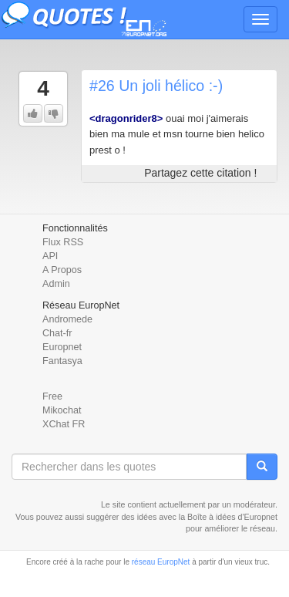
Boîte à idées (211, 516)
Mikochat (61, 410)
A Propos (62, 270)
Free (52, 396)
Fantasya (62, 361)
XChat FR (63, 424)
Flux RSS (62, 242)
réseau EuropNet (161, 562)
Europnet (62, 347)
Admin (56, 283)
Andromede (67, 319)
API (50, 256)
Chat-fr (57, 333)
